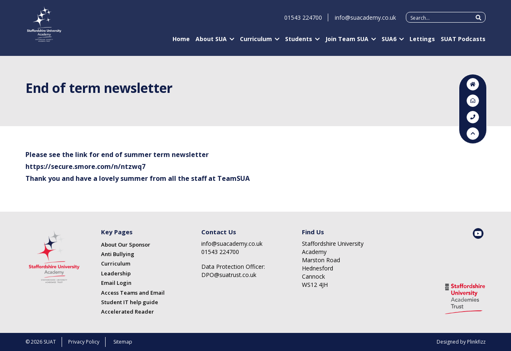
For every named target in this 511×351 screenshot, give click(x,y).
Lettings (422, 42)
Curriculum (256, 42)
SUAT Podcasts (463, 42)
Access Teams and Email (133, 292)
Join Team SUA (346, 42)
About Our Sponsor (125, 244)
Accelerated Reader (127, 311)
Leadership (116, 273)
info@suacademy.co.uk (365, 21)
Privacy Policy (83, 341)
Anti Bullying (117, 254)
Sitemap (122, 341)
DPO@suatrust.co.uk (228, 275)
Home (181, 42)
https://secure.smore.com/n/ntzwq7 (85, 166)
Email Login (116, 282)
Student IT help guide (129, 302)
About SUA (211, 42)
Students (298, 42)
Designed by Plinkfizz (461, 341)
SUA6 (389, 42)
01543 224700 (303, 21)
